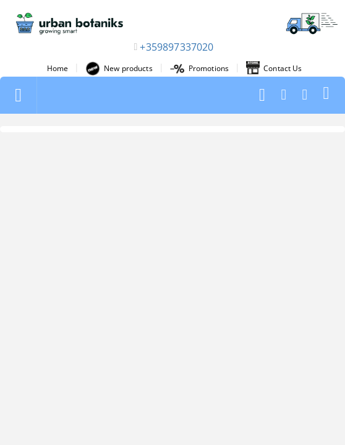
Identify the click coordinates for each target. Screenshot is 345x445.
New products (118, 68)
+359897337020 (176, 47)
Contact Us (274, 68)
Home (57, 68)
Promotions (199, 68)
